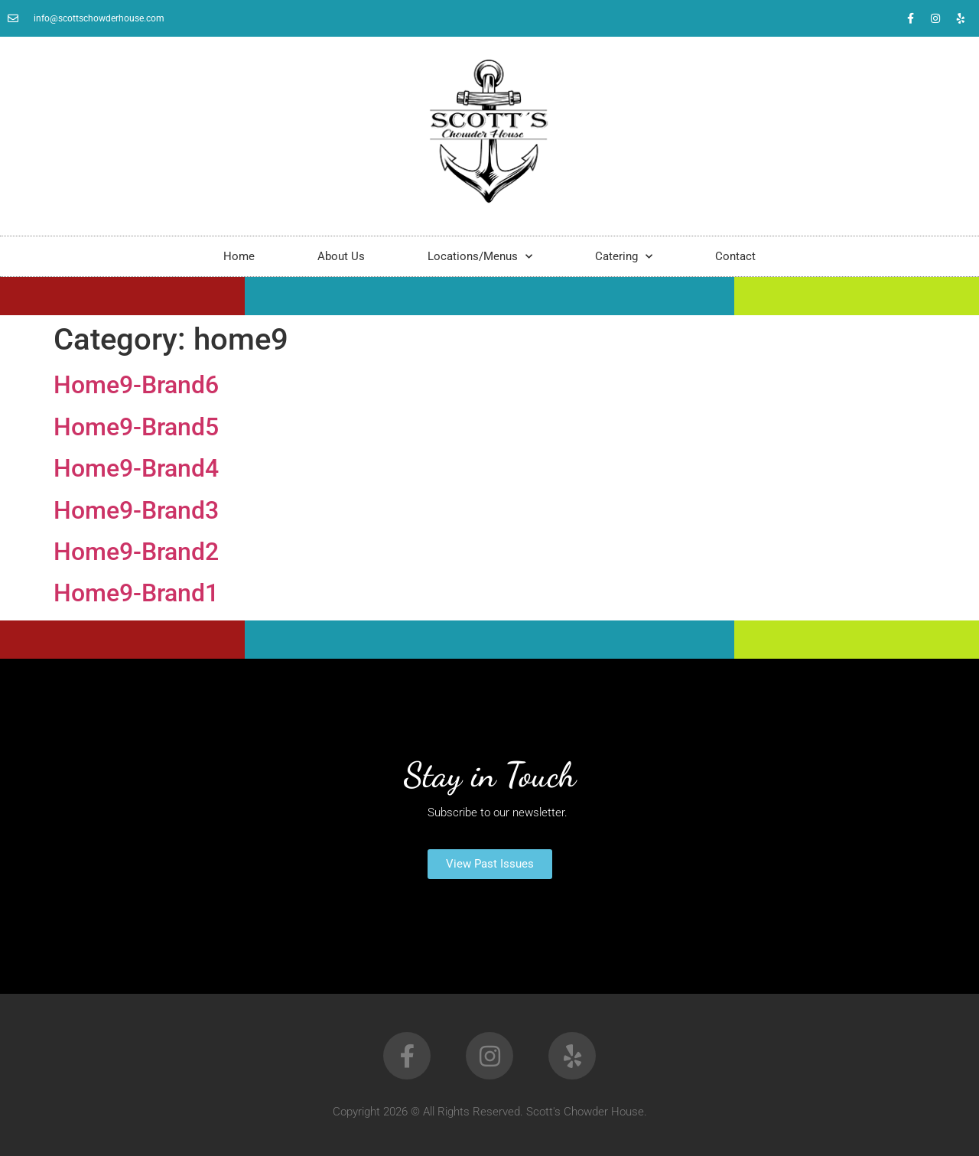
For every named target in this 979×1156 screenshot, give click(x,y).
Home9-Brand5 (136, 426)
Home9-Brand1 (136, 592)
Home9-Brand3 (136, 510)
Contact (735, 256)
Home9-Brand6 (136, 384)
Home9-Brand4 (136, 468)
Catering (623, 257)
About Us (341, 256)
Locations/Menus (480, 257)
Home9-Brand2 (136, 551)
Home (239, 256)
